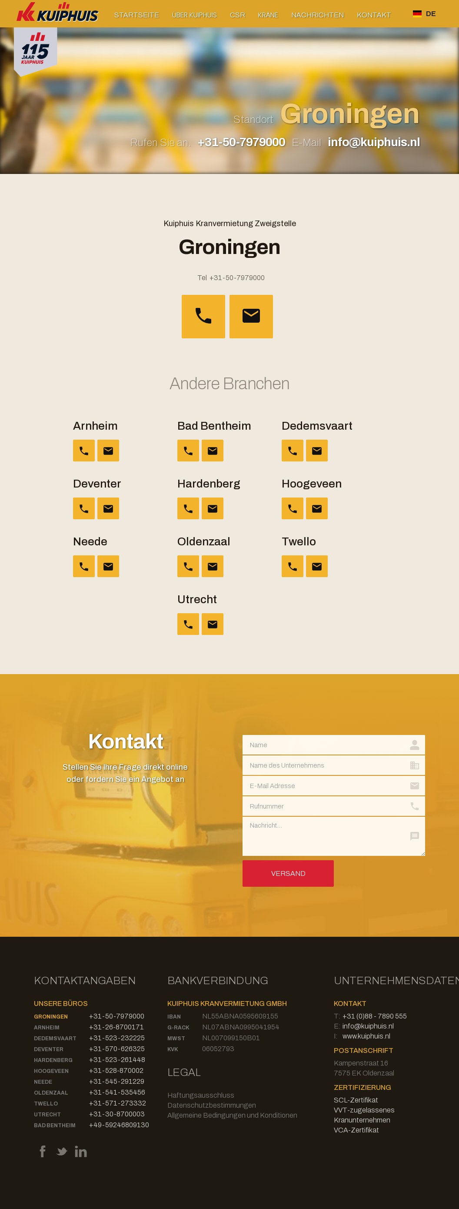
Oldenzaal (51, 1093)
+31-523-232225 (117, 1038)
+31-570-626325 (117, 1048)
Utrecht (47, 1115)
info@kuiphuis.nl (374, 142)
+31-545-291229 (116, 1081)
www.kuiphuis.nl (366, 1036)
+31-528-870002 (116, 1070)
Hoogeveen (51, 1071)
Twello (46, 1104)
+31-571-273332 (117, 1103)
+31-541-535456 (117, 1092)
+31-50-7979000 (241, 142)
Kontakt (374, 15)
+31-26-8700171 (116, 1027)
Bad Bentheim (55, 1125)
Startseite (136, 15)
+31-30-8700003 (117, 1114)
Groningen (51, 1017)
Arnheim (47, 1028)
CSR (237, 15)
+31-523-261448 (117, 1059)
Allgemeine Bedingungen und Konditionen (232, 1115)
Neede (43, 1082)
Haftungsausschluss (200, 1095)
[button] (194, 15)
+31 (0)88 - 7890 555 (375, 1016)
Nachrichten (317, 15)
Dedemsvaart (55, 1038)
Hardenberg (53, 1060)
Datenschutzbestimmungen (211, 1105)
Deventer (48, 1049)
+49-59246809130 (119, 1125)
